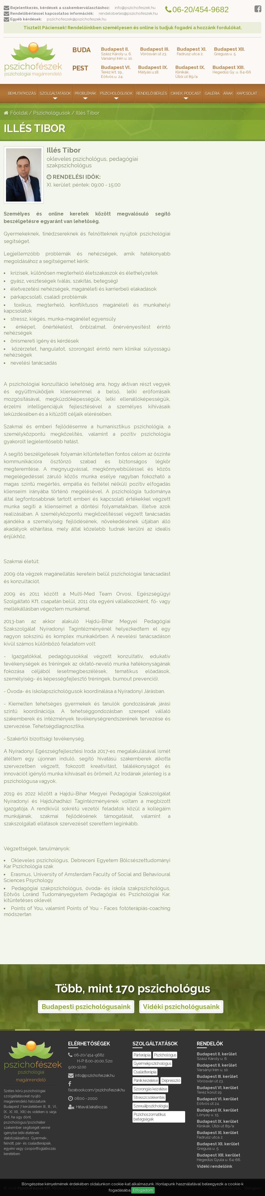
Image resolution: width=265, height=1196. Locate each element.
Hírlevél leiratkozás (88, 1107)
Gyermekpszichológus (152, 1063)
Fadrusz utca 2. (192, 51)
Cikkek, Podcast (186, 93)
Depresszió (170, 1080)
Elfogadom (143, 1190)
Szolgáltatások (55, 93)
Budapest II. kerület (224, 1056)
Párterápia (141, 1055)
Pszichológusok (116, 93)
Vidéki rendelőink (214, 1166)
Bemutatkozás (22, 93)
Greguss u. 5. (229, 51)
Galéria (212, 93)
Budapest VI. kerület (224, 1090)
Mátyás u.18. (153, 69)
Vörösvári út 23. (154, 51)
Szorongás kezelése (150, 1089)
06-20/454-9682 (86, 1055)
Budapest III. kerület (224, 1078)
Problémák (85, 93)
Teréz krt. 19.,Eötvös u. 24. (116, 71)
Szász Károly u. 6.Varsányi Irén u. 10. (117, 53)
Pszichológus (165, 1055)
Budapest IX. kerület (224, 1112)
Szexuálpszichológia (150, 1106)
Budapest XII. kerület (224, 1146)
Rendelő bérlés (151, 93)
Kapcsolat (247, 93)
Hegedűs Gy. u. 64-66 (232, 69)
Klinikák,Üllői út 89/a (190, 71)
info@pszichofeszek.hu (91, 1075)
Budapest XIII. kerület (224, 1157)
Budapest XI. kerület (224, 1135)
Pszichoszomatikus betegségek (149, 1117)
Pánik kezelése (145, 1080)
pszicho (33, 59)
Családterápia (144, 1072)
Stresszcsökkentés (149, 1097)
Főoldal (16, 113)
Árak (228, 93)
